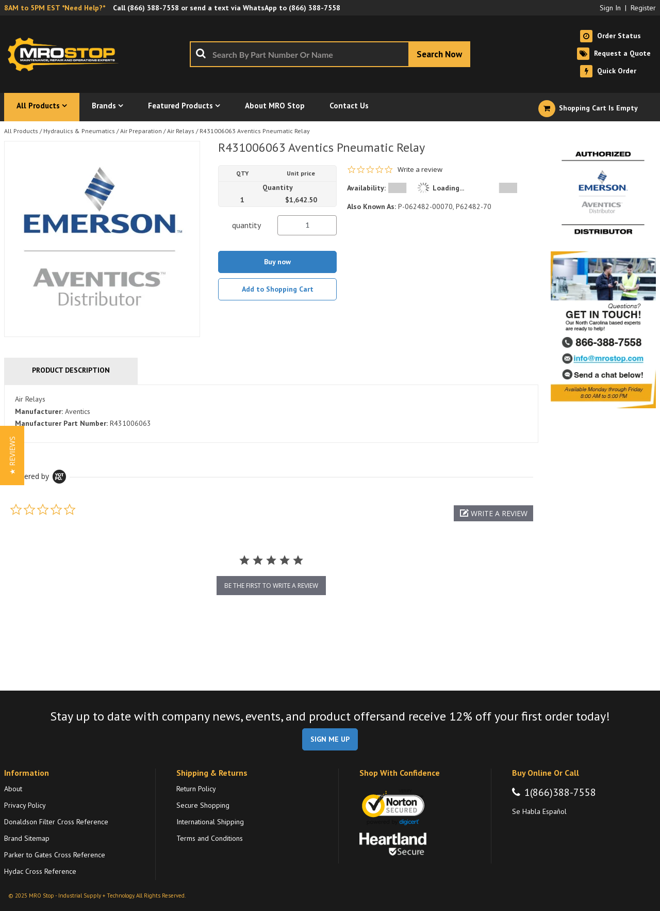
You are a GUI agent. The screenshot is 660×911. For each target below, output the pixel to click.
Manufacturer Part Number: (61, 423)
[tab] (271, 414)
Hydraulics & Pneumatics (79, 131)
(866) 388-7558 (153, 8)
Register (643, 8)
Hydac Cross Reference (40, 871)
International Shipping (210, 821)
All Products (21, 131)
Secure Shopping (202, 805)
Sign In (610, 8)
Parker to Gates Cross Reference (54, 854)
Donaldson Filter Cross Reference (56, 821)
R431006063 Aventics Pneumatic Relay (255, 131)
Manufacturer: (39, 411)
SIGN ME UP (330, 739)
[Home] (66, 54)
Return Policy (196, 788)
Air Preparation (141, 131)
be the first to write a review (271, 585)
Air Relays (180, 131)
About (13, 788)
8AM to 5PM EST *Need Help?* (54, 8)
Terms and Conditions (209, 838)
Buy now (277, 261)
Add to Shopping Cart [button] (278, 289)
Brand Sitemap (27, 838)
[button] (493, 513)
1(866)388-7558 (560, 792)
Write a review (420, 169)
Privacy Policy (25, 805)
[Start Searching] (439, 54)
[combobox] (330, 54)
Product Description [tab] (71, 370)
